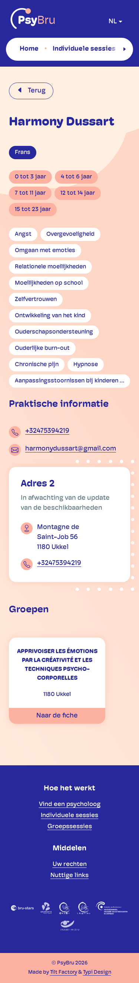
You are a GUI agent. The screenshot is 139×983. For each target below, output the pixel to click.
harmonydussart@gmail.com (70, 448)
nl (113, 21)
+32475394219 (47, 431)
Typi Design (97, 972)
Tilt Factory (63, 972)
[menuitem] (29, 49)
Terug (36, 90)
